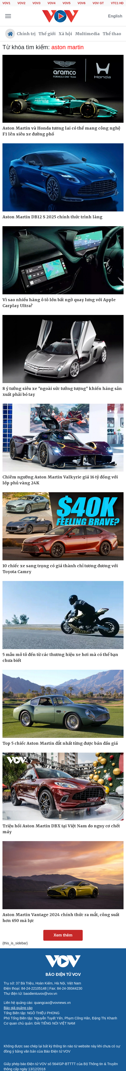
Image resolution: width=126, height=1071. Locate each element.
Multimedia (87, 33)
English (115, 16)
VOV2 (21, 3)
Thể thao (112, 33)
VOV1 (6, 3)
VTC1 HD (117, 3)
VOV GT (98, 3)
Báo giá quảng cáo (18, 1008)
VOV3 (36, 3)
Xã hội (65, 33)
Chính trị (26, 33)
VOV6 (81, 3)
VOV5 (66, 3)
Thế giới (47, 33)
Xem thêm (63, 935)
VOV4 (51, 3)
